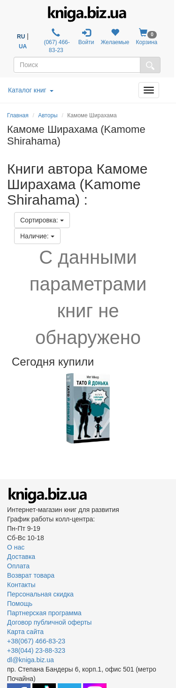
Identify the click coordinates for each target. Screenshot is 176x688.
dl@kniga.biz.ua (30, 660)
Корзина (147, 37)
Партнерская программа (44, 613)
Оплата (18, 566)
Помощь (19, 603)
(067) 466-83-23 (56, 41)
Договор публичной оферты (49, 622)
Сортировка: (42, 220)
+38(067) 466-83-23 (36, 641)
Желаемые (114, 37)
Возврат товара (30, 575)
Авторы (47, 115)
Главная (18, 115)
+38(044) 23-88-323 (36, 650)
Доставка (21, 556)
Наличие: (37, 236)
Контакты (21, 585)
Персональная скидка (40, 594)
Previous (8, 408)
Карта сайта (25, 631)
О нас (15, 547)
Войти (86, 37)
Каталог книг (31, 90)
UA (23, 46)
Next (168, 408)
